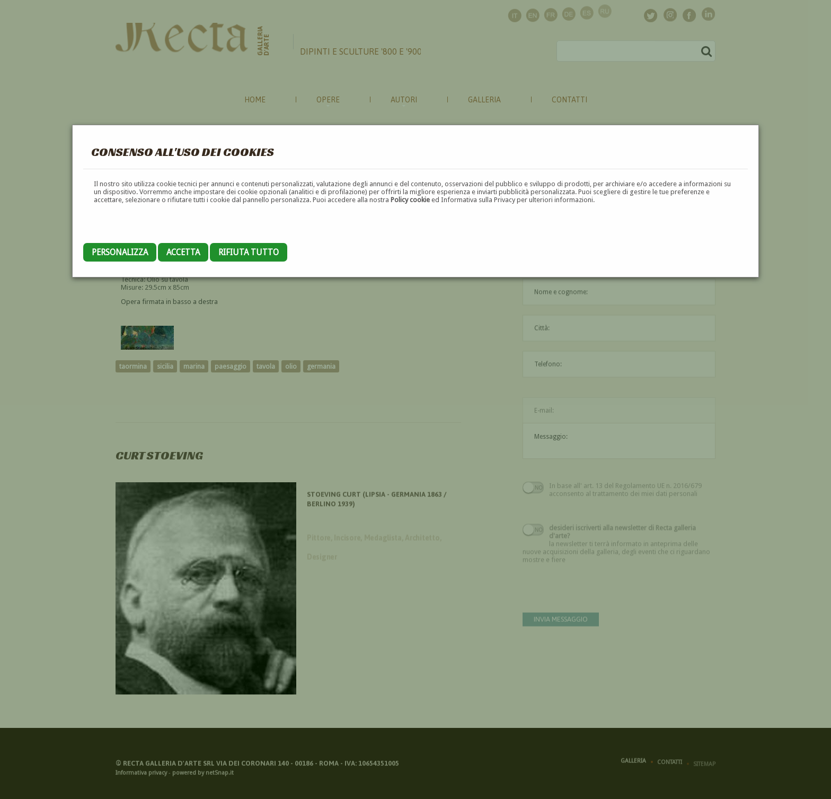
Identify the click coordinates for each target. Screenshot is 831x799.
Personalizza (120, 252)
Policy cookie (410, 200)
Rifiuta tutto (248, 252)
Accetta (183, 252)
